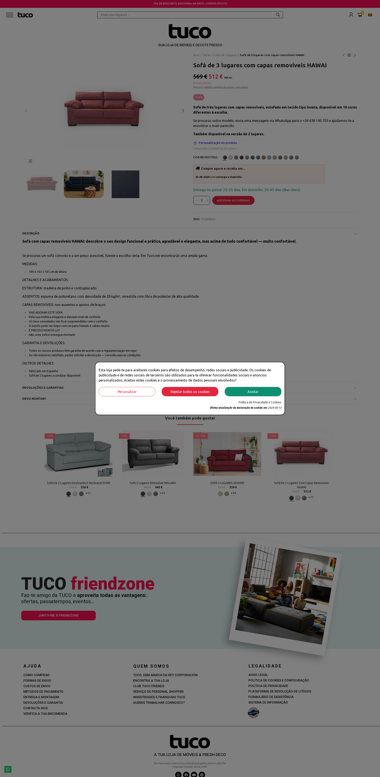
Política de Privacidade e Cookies (260, 402)
